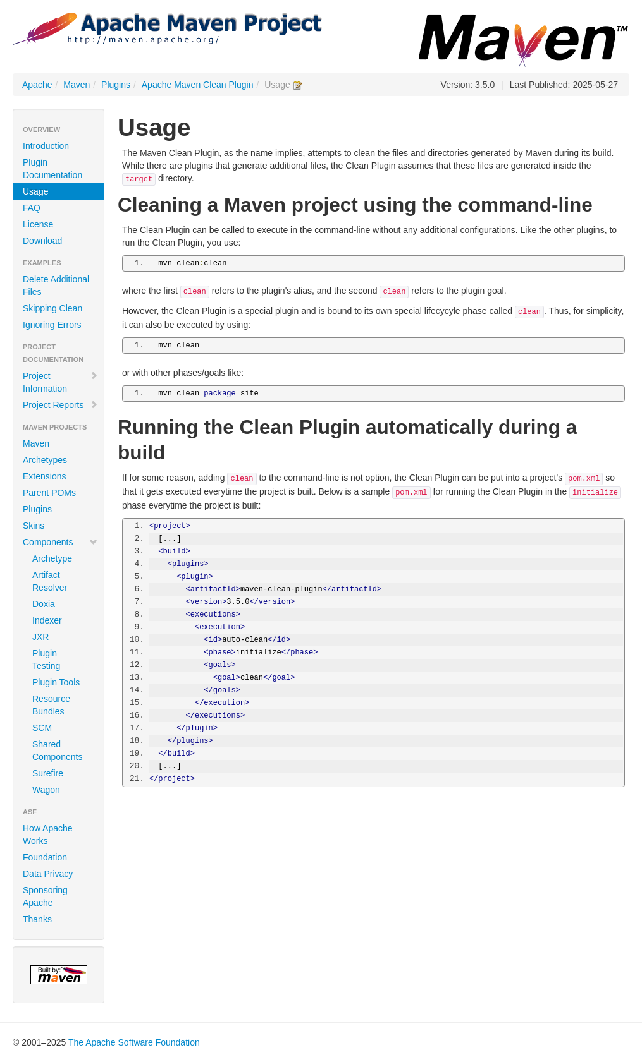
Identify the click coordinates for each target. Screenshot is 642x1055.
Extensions (44, 476)
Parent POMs (49, 493)
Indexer (47, 620)
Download (42, 241)
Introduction (46, 146)
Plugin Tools (56, 682)
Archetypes (45, 460)
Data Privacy (48, 874)
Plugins (115, 85)
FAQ (31, 208)
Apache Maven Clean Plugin (198, 85)
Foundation (45, 857)
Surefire (47, 773)
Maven (76, 85)
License (38, 224)
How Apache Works (48, 834)
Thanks (37, 919)
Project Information (60, 382)
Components (60, 542)
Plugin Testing (46, 659)
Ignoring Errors (52, 325)
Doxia (43, 604)
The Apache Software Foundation (134, 1042)
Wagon (46, 790)
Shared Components (57, 750)
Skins (33, 526)
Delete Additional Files (56, 285)
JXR (40, 637)
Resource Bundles (51, 705)
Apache (37, 85)
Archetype (52, 558)
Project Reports (60, 405)
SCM (42, 728)
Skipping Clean (52, 308)
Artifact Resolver (49, 581)
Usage (35, 191)
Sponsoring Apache (45, 896)
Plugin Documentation (52, 168)
